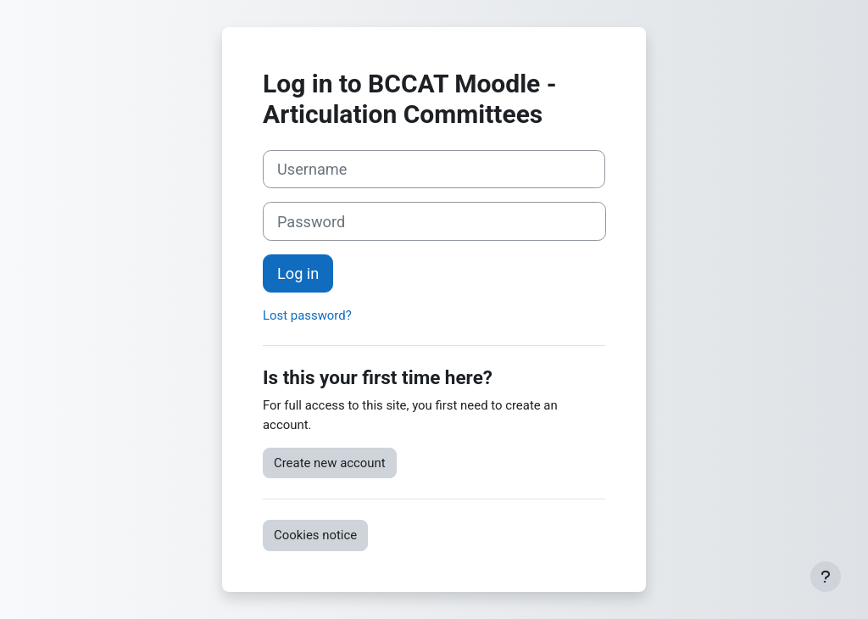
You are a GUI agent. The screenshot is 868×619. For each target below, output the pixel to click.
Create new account (330, 463)
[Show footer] (825, 576)
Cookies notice (315, 535)
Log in (298, 273)
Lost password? (307, 315)
